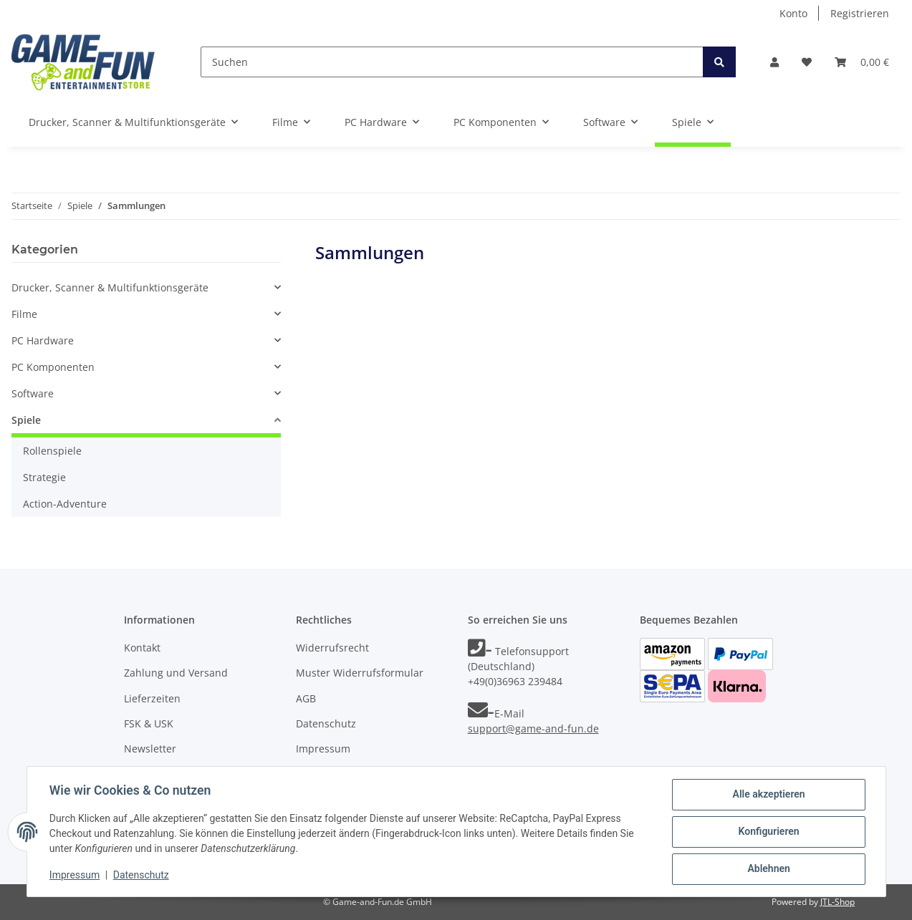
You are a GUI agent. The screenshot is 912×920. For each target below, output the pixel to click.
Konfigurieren (768, 832)
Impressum (323, 748)
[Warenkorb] (862, 62)
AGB (306, 698)
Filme (24, 314)
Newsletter (150, 748)
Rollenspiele (52, 450)
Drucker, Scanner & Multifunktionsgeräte (109, 287)
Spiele (26, 420)
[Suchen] (452, 62)
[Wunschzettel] (806, 62)
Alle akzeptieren (768, 794)
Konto (793, 13)
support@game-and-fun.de (533, 728)
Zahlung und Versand (176, 672)
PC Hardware (42, 340)
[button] (774, 62)
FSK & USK (148, 723)
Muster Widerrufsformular (359, 672)
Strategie (44, 477)
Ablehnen (768, 869)
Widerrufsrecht (332, 647)
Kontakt (142, 647)
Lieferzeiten (152, 698)
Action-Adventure (65, 503)
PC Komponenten (53, 367)
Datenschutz (326, 723)
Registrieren (859, 13)
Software (32, 393)
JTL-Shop (837, 902)
